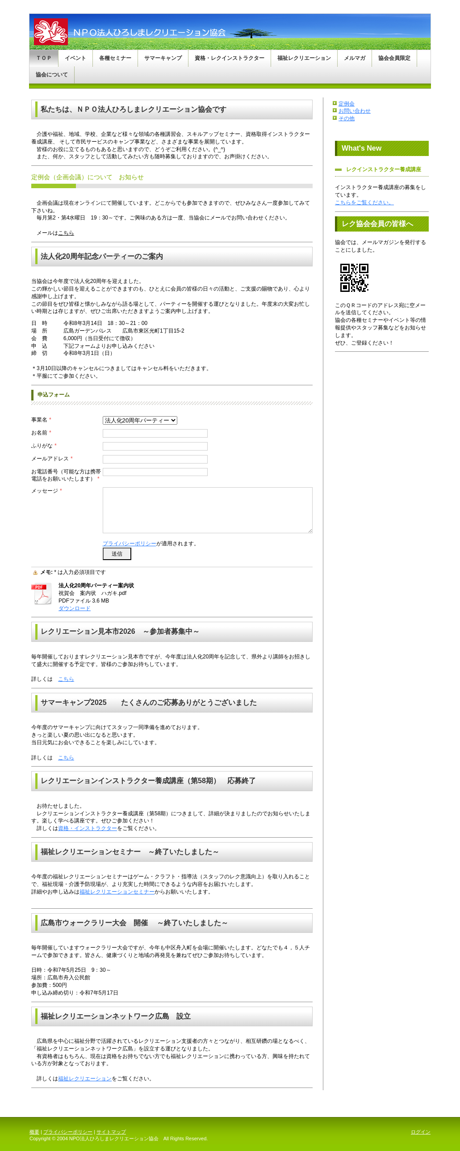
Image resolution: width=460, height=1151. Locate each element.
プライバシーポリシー (129, 543)
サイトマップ (111, 1131)
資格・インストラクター (87, 828)
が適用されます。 (151, 543)
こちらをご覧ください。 (364, 202)
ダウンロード (75, 608)
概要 (34, 1131)
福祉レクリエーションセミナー (117, 892)
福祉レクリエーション (85, 1078)
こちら (66, 233)
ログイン (421, 1131)
